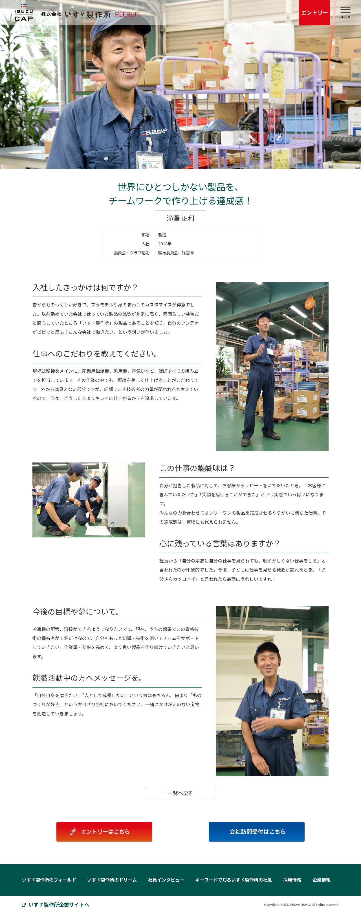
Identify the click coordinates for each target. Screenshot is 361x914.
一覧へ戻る (179, 793)
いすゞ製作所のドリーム (112, 879)
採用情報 (292, 879)
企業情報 (321, 879)
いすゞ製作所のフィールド (49, 879)
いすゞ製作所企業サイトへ (58, 905)
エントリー (314, 12)
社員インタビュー (166, 879)
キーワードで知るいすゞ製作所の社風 (233, 879)
